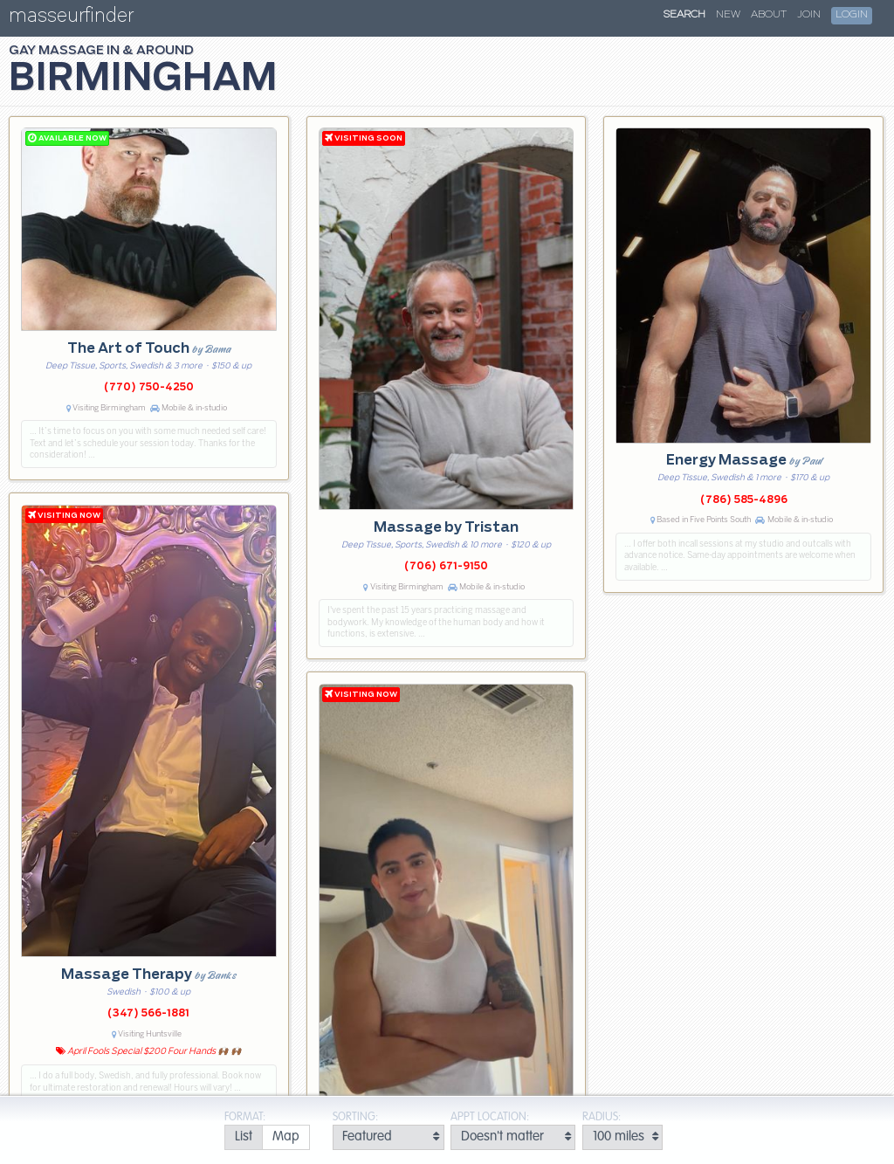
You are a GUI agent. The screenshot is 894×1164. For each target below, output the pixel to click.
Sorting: (355, 1117)
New (728, 15)
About (769, 15)
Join (809, 15)
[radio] (243, 1137)
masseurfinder (71, 18)
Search (684, 15)
